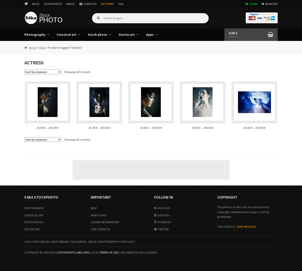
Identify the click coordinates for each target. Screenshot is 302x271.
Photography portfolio (116, 242)
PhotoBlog (41, 242)
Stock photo (97, 34)
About (70, 4)
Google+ (164, 215)
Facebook (164, 222)
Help (94, 208)
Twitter (163, 229)
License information (105, 222)
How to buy (99, 215)
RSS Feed (164, 208)
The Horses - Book (84, 242)
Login (253, 4)
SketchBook (60, 242)
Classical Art (34, 215)
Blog (35, 4)
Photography (34, 34)
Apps (150, 34)
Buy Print (107, 4)
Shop (42, 48)
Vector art (127, 34)
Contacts (90, 4)
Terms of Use (109, 252)
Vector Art (32, 229)
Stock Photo (33, 222)
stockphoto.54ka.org (73, 252)
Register (271, 4)
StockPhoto (53, 4)
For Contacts (100, 229)
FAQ (121, 4)
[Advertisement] (151, 170)
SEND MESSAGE (246, 227)
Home (32, 48)
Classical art (66, 34)
